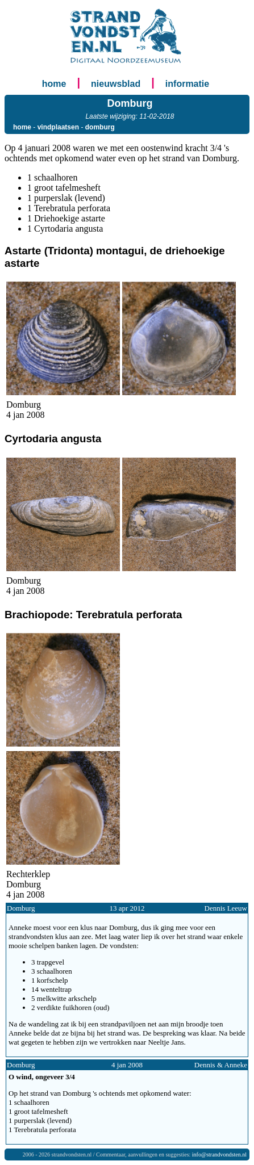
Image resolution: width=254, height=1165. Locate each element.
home (54, 84)
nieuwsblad (115, 84)
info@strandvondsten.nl (219, 1154)
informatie (187, 84)
